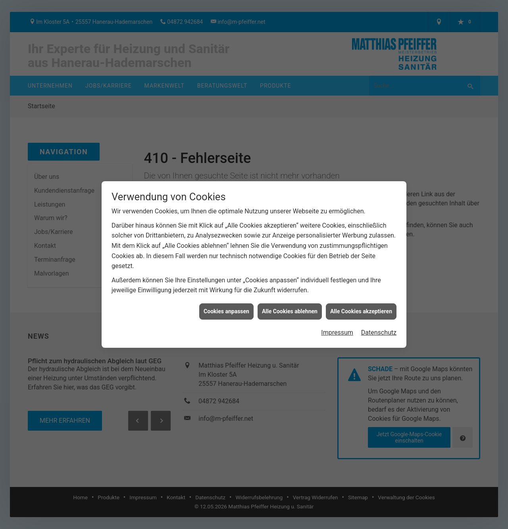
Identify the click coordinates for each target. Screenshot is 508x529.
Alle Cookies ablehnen (290, 306)
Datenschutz (378, 328)
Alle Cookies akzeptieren (361, 306)
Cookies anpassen (226, 306)
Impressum (337, 328)
